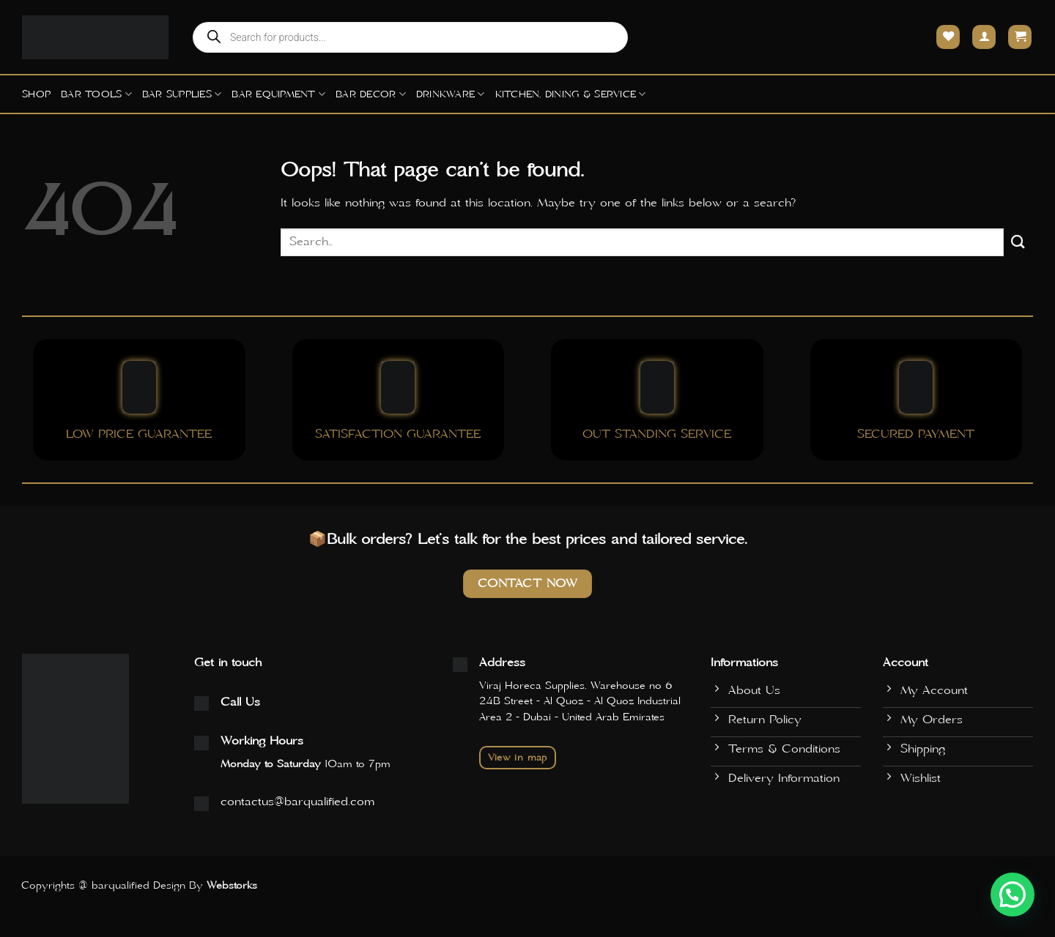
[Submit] (1018, 242)
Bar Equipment (278, 94)
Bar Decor (371, 94)
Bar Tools (96, 94)
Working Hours (262, 740)
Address (502, 662)
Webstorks (232, 885)
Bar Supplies (182, 94)
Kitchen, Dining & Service (570, 94)
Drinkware (450, 94)
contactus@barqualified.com (297, 801)
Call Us (240, 702)
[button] (1012, 895)
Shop (36, 94)
